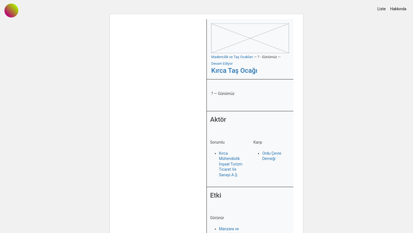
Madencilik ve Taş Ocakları (232, 57)
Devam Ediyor (222, 63)
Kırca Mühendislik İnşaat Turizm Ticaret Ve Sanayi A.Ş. (230, 164)
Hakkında (398, 9)
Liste (381, 9)
